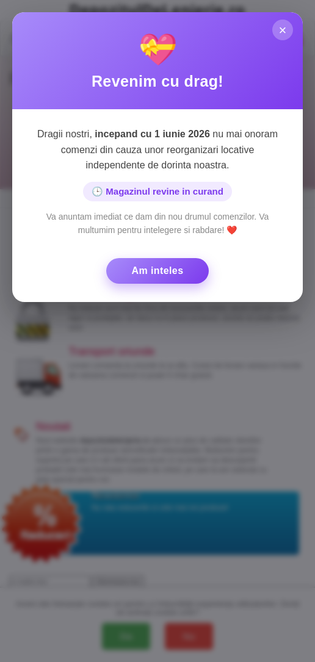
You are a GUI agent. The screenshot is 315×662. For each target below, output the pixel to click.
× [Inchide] (282, 30)
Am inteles (158, 270)
